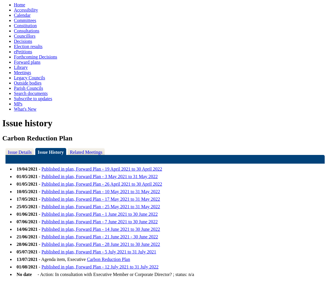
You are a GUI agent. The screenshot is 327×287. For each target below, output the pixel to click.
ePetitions (23, 51)
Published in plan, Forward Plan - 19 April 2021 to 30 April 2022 (101, 169)
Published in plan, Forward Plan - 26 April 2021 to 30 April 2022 (101, 184)
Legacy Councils (29, 77)
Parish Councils (28, 88)
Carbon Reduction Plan (108, 259)
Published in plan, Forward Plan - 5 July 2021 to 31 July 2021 (98, 251)
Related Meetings (86, 152)
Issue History (51, 152)
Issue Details (20, 152)
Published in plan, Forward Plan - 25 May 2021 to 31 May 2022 (100, 206)
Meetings (22, 72)
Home (19, 4)
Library (21, 67)
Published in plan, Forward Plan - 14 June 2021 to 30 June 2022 (100, 229)
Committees (25, 20)
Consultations (26, 30)
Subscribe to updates (33, 98)
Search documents (31, 93)
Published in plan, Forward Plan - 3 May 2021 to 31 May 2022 (99, 176)
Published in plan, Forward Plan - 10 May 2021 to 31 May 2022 (100, 191)
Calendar (22, 15)
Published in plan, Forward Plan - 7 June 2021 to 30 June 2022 (99, 221)
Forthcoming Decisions (35, 56)
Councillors (25, 36)
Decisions (23, 41)
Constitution (25, 25)
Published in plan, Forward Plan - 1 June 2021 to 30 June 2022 (99, 214)
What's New (25, 109)
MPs (18, 103)
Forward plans (27, 62)
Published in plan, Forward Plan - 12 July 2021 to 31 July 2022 (99, 266)
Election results (28, 46)
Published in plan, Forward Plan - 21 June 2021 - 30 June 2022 (99, 236)
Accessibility (26, 10)
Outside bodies (28, 83)
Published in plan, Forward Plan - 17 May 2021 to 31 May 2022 (100, 199)
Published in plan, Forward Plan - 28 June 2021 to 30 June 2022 (100, 244)
